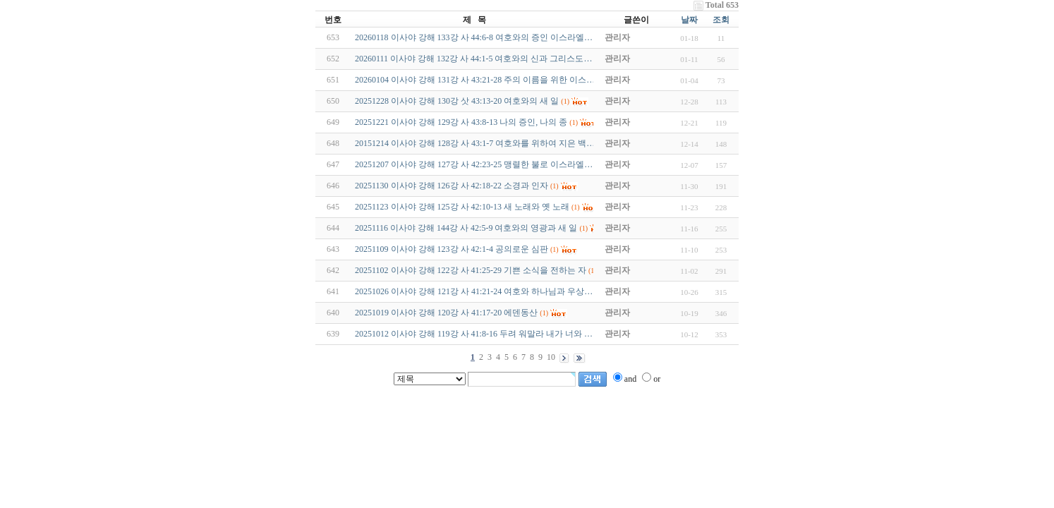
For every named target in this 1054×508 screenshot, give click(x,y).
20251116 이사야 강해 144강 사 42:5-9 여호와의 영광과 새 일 (466, 228)
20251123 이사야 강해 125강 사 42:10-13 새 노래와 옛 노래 (462, 207)
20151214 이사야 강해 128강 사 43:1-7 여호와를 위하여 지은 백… (475, 143)
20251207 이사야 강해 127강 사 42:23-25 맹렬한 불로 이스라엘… (474, 164)
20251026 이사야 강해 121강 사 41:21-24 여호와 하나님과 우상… (474, 291)
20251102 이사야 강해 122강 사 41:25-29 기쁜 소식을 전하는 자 (470, 270)
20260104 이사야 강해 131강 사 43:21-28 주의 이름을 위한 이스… (475, 80)
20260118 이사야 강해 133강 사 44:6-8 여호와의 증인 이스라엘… (474, 37)
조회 (721, 20)
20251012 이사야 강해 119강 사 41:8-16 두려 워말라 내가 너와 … (474, 334)
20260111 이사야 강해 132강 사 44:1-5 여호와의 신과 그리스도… (473, 59)
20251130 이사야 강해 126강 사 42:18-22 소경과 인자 (451, 185)
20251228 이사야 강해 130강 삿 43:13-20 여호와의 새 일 (457, 101)
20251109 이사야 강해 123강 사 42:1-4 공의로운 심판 (451, 249)
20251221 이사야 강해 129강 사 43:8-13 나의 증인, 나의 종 (461, 122)
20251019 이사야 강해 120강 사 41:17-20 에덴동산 (446, 313)
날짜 (689, 20)
